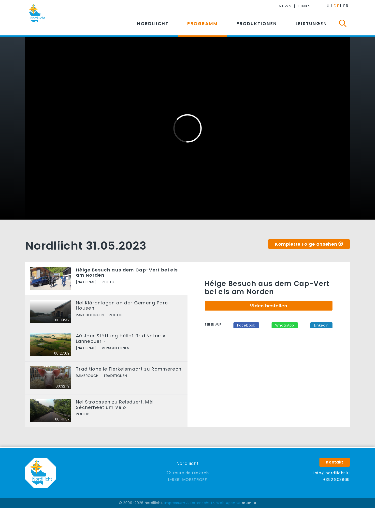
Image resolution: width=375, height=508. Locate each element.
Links (304, 6)
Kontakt (334, 462)
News (285, 6)
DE (336, 6)
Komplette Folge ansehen (306, 244)
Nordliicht (153, 23)
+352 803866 (336, 479)
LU (327, 6)
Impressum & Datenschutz (189, 502)
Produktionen (256, 23)
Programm (202, 23)
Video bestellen (269, 306)
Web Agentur (228, 502)
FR (346, 6)
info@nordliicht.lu (332, 473)
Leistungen (311, 23)
